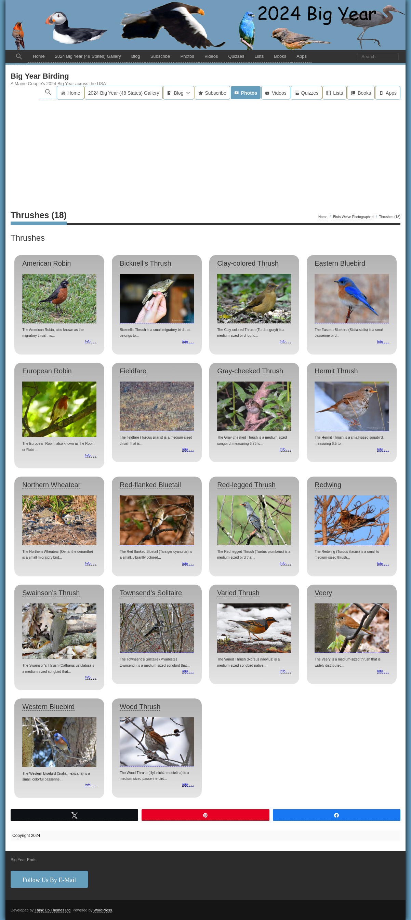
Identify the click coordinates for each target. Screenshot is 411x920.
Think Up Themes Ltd (52, 910)
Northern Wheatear (51, 485)
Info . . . (90, 342)
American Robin (46, 263)
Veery (323, 593)
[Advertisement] (205, 151)
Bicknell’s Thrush (145, 263)
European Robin (47, 371)
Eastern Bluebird (340, 263)
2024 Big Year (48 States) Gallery (88, 56)
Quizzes (236, 56)
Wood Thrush (140, 706)
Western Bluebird (48, 706)
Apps (301, 56)
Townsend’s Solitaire (151, 593)
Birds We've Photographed (353, 217)
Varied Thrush (238, 593)
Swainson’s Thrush (51, 593)
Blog (135, 56)
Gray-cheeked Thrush (250, 371)
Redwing (328, 485)
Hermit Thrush (336, 371)
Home (39, 56)
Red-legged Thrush (246, 485)
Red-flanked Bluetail (150, 485)
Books (280, 56)
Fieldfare (133, 371)
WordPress (102, 910)
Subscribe (160, 56)
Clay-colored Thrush (248, 263)
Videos (211, 56)
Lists (259, 56)
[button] (19, 56)
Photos (187, 56)
